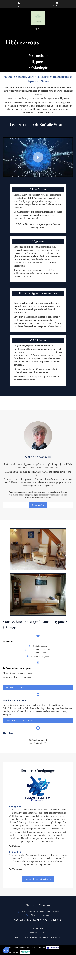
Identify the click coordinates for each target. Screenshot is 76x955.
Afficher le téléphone (40, 656)
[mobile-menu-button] (38, 29)
